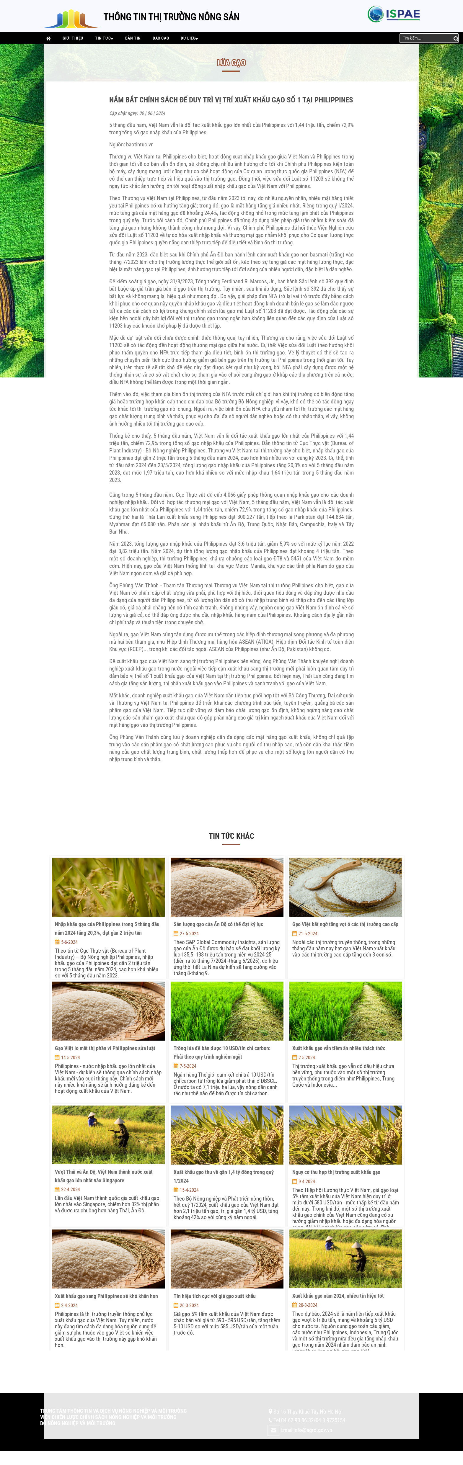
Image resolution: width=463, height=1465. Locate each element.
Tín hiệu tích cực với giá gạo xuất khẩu (215, 1296)
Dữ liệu (189, 38)
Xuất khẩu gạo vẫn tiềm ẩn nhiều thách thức (338, 1048)
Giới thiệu (73, 38)
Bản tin (133, 38)
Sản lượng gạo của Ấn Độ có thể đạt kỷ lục (218, 924)
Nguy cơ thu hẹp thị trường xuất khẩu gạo (336, 1172)
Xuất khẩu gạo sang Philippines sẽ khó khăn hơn (106, 1296)
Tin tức (104, 38)
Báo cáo (161, 38)
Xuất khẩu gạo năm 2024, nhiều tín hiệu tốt (338, 1296)
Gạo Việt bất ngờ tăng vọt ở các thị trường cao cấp (345, 924)
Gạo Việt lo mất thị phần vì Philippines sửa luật (105, 1048)
